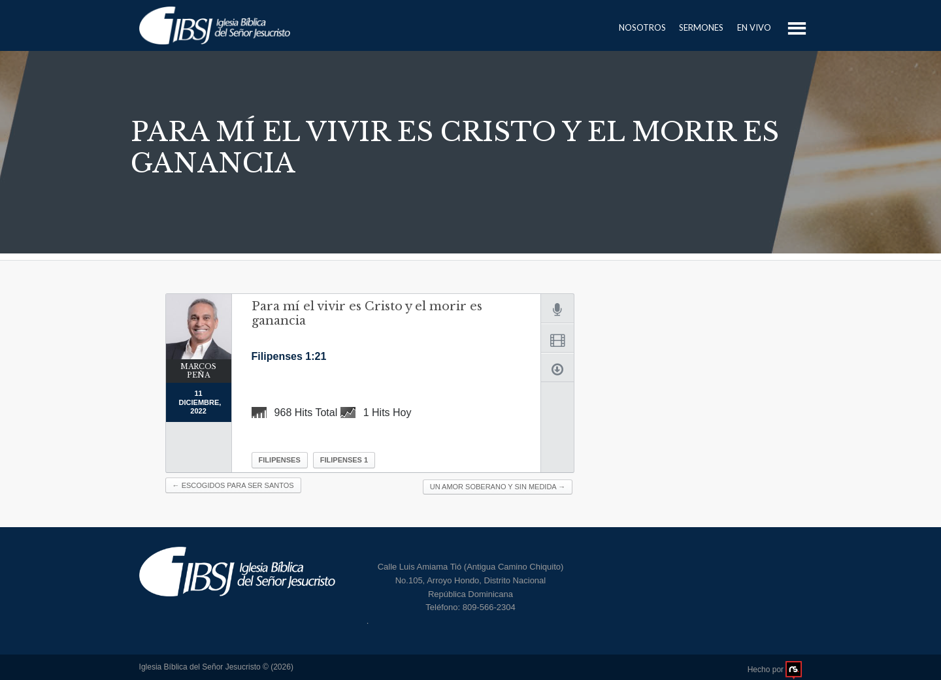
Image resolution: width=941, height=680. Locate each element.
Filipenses (280, 460)
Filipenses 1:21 (289, 356)
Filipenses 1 (344, 460)
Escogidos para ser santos (233, 485)
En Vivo (754, 27)
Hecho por (775, 669)
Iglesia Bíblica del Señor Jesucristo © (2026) (216, 667)
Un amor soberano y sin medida (497, 487)
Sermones (701, 27)
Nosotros (642, 27)
